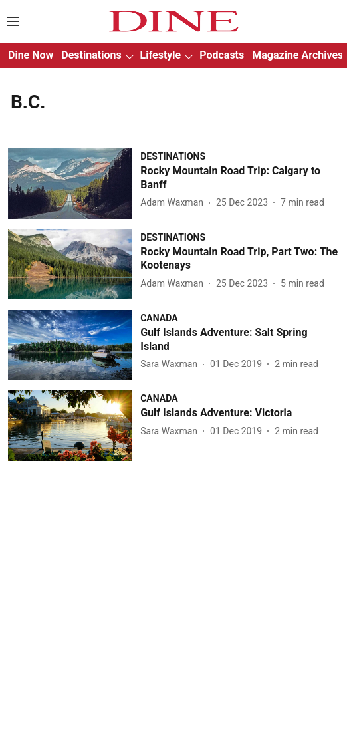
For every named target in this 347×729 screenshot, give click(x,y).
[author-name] (174, 203)
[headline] (239, 178)
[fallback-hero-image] (74, 183)
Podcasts (221, 55)
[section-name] (172, 156)
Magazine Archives (297, 55)
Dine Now (30, 55)
